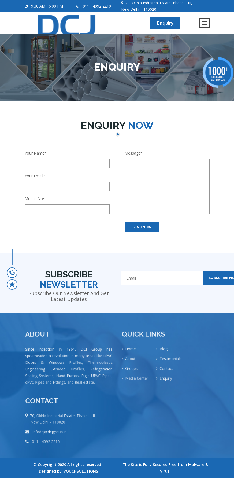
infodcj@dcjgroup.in (50, 435)
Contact (166, 371)
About (133, 363)
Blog (163, 353)
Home (133, 353)
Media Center (139, 380)
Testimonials (170, 363)
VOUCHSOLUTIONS (81, 471)
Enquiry (165, 23)
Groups (134, 371)
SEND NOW (141, 227)
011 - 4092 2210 (93, 6)
